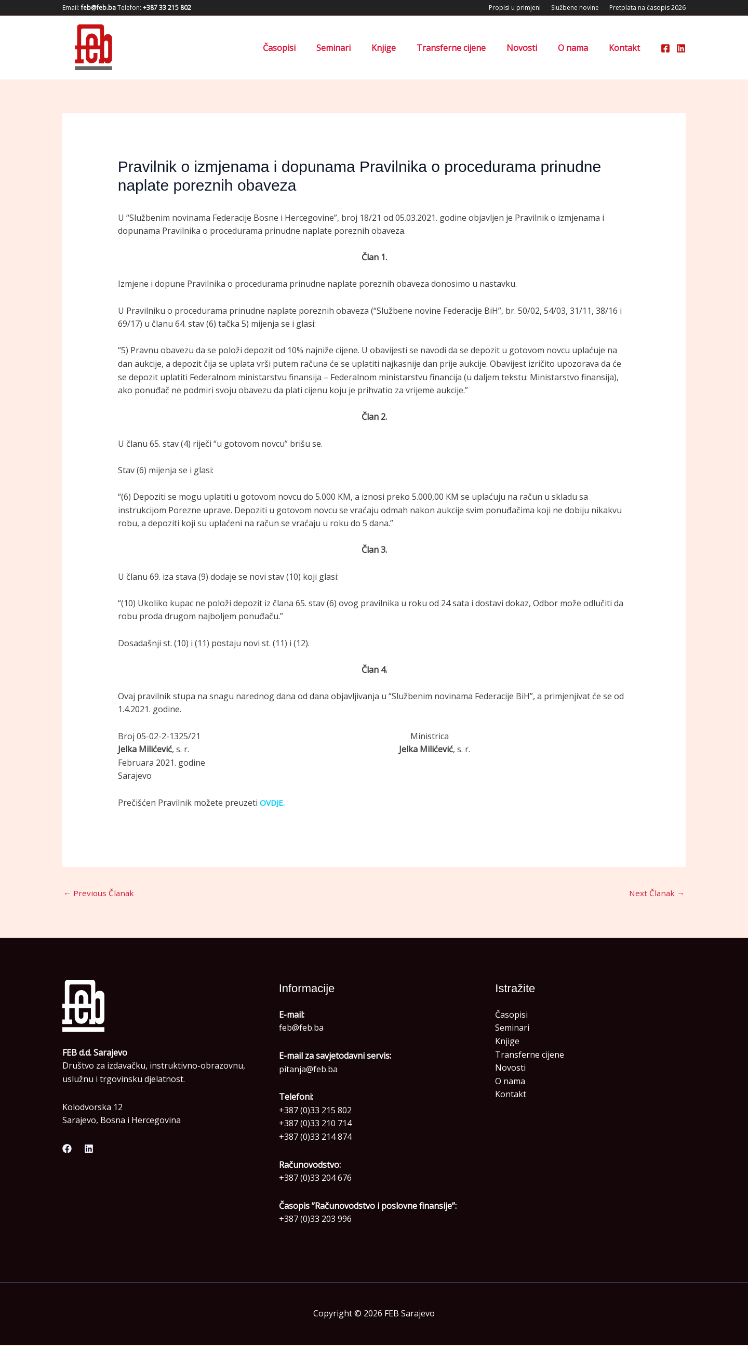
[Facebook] (665, 48)
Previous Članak (100, 893)
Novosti (532, 48)
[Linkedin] (681, 48)
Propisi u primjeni (515, 7)
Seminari (356, 48)
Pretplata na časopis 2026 (647, 7)
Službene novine (575, 7)
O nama (579, 48)
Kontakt (626, 48)
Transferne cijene (465, 48)
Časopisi (306, 48)
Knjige (402, 48)
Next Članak (656, 893)
